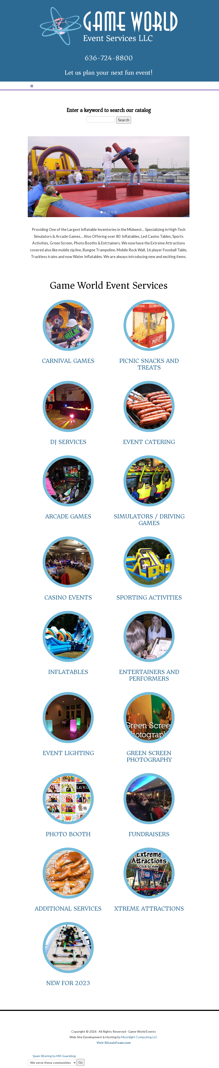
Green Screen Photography (149, 756)
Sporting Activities (149, 597)
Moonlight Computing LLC (139, 1037)
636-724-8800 (109, 58)
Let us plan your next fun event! (109, 72)
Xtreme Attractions (149, 908)
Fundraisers (149, 834)
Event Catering (149, 442)
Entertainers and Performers (149, 675)
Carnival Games (68, 361)
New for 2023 (68, 983)
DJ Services (68, 442)
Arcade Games (68, 516)
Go (80, 1062)
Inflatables (68, 672)
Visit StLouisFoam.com (114, 1042)
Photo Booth (68, 834)
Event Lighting (68, 753)
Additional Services (68, 908)
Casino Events (68, 597)
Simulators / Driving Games (149, 519)
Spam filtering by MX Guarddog (54, 1056)
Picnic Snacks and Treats (149, 364)
